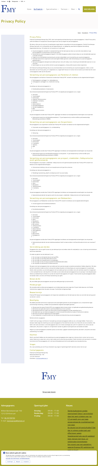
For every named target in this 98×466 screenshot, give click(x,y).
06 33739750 (9, 418)
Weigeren (18, 461)
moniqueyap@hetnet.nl (42, 358)
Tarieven (64, 9)
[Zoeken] (79, 9)
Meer (73, 9)
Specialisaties (51, 9)
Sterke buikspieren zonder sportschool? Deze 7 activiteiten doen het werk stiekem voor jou (80, 414)
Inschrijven (89, 9)
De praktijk (38, 9)
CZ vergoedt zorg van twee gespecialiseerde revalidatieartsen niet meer (81, 422)
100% (22, 1)
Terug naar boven (49, 392)
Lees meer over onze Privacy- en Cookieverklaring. (18, 458)
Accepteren (26, 461)
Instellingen (10, 461)
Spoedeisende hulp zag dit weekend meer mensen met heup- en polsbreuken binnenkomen (81, 439)
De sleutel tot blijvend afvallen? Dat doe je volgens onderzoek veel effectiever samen (81, 430)
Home (29, 9)
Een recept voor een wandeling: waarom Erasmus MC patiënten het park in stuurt (81, 447)
